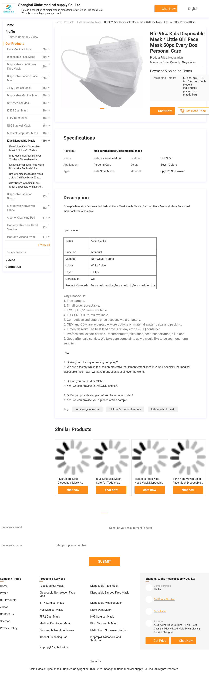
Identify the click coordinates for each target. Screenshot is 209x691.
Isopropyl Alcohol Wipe (27, 237)
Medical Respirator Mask (27, 133)
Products (69, 22)
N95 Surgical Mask (27, 126)
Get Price (159, 640)
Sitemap (5, 621)
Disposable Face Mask (27, 57)
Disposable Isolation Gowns (27, 196)
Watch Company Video (23, 37)
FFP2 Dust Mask (27, 118)
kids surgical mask (87, 409)
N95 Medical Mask (27, 103)
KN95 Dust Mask (27, 111)
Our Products (14, 43)
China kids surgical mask (45, 669)
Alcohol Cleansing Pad (27, 218)
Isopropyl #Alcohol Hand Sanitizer (27, 227)
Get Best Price (193, 111)
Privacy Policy (8, 628)
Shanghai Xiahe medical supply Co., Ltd (49, 5)
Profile (10, 31)
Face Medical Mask (27, 49)
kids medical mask (163, 409)
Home (9, 25)
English (193, 9)
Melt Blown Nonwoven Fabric (27, 208)
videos (10, 260)
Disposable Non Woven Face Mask (27, 66)
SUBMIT (104, 561)
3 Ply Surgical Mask (27, 88)
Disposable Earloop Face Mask (27, 78)
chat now (169, 9)
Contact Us (13, 267)
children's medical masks (125, 409)
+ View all (44, 244)
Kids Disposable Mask (27, 141)
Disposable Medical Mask (27, 95)
